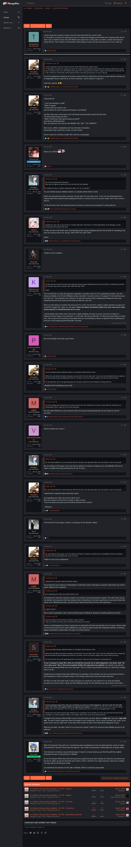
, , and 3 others (64, 87)
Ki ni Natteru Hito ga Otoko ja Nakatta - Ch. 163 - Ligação (51, 789)
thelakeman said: (51, 63)
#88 (125, 277)
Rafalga (34, 187)
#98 (125, 642)
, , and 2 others (64, 138)
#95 (125, 519)
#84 (125, 147)
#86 (125, 217)
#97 (125, 574)
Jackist (34, 230)
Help (84, 839)
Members (7, 28)
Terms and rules (63, 839)
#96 (125, 546)
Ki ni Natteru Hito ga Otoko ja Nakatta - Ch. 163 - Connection (52, 808)
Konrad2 (33, 262)
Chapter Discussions (53, 790)
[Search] (30, 3)
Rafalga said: (49, 369)
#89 (125, 335)
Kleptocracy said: (51, 221)
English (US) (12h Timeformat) (34, 839)
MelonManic (121, 810)
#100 (124, 741)
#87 (125, 249)
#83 (125, 95)
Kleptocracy (34, 289)
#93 (125, 455)
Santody (122, 803)
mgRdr (34, 410)
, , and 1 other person (64, 241)
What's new (8, 23)
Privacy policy (75, 839)
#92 (125, 425)
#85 (125, 175)
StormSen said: (50, 701)
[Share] (122, 31)
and (53, 510)
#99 (125, 697)
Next (48, 26)
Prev (27, 26)
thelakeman (34, 44)
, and (61, 474)
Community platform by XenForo (112, 842)
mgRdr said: (49, 459)
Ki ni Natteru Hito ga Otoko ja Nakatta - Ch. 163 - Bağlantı (50, 795)
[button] (14, 22)
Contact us (51, 839)
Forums (6, 17)
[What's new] (125, 3)
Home (6, 12)
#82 (125, 59)
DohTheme (110, 844)
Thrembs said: (50, 179)
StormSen (34, 655)
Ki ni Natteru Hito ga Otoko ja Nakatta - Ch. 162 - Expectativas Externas (56, 815)
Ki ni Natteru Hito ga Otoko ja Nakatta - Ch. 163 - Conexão (51, 802)
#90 (125, 364)
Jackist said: (49, 281)
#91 (125, 397)
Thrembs (33, 72)
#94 (125, 482)
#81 (125, 31)
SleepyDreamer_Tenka (118, 797)
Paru (34, 531)
